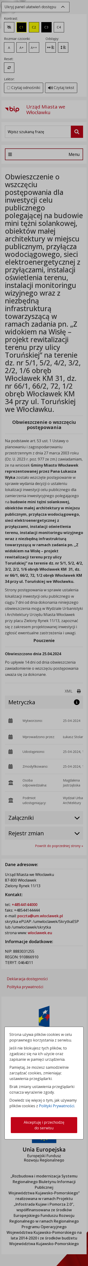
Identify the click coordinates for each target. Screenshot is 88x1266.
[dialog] (44, 633)
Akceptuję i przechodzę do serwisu (44, 1125)
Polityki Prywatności (56, 1105)
